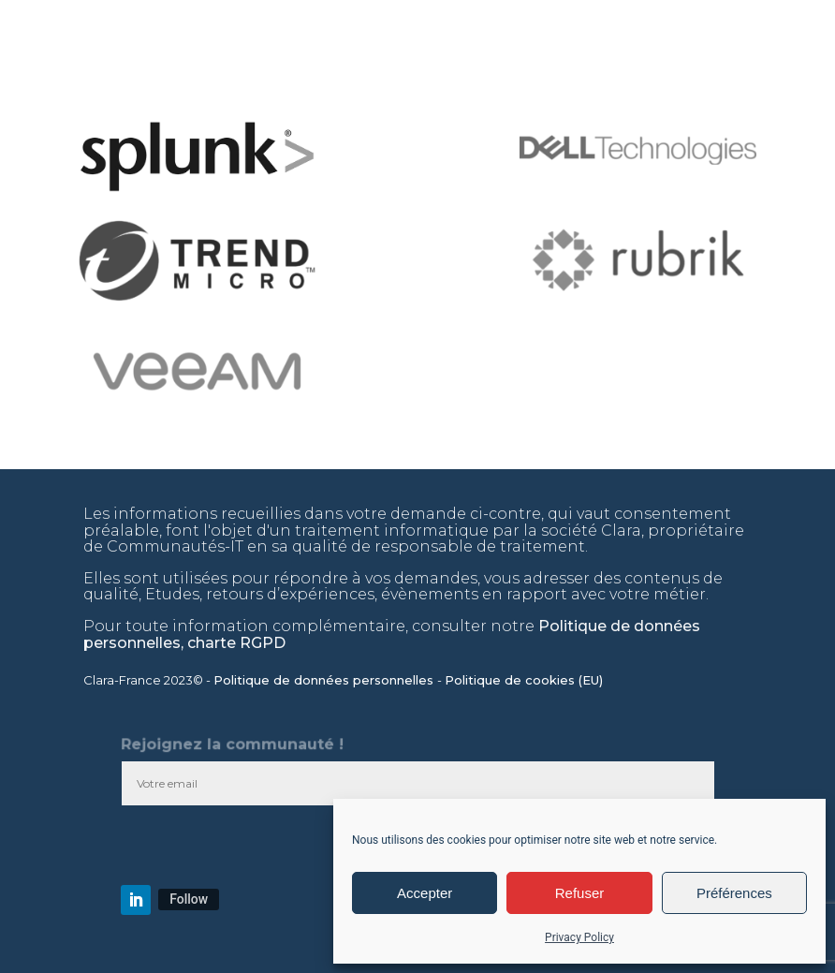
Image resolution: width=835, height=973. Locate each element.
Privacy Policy (579, 937)
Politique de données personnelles (325, 679)
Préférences (734, 893)
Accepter (424, 893)
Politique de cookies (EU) (526, 679)
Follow (188, 899)
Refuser (580, 893)
